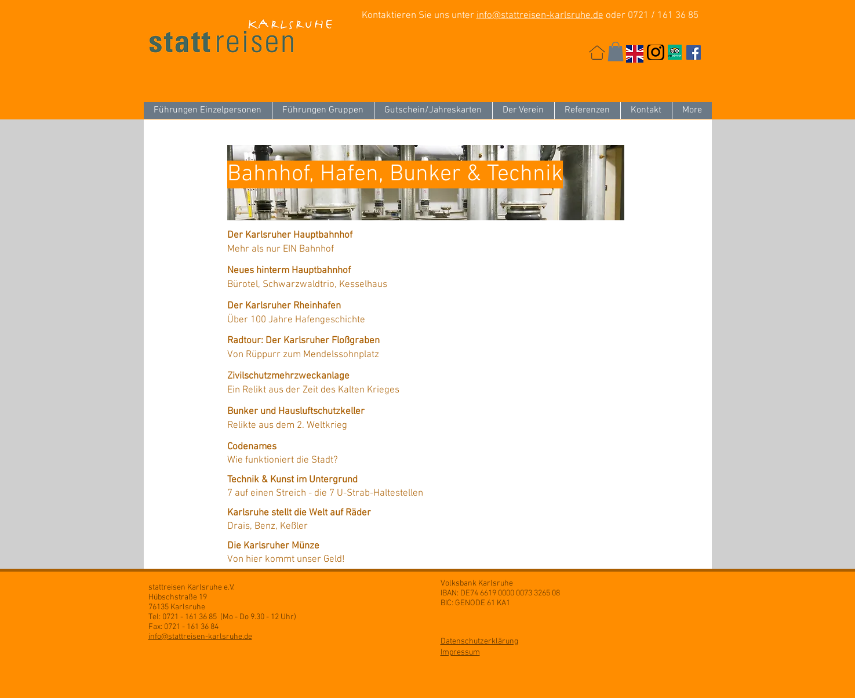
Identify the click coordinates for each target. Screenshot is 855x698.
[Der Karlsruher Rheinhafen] (334, 307)
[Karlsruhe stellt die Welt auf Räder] (334, 514)
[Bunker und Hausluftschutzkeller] (334, 412)
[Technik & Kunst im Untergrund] (334, 481)
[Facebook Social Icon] (693, 52)
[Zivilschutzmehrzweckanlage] (334, 377)
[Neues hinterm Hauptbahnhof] (334, 271)
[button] (615, 51)
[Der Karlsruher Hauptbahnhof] (334, 236)
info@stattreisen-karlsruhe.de (539, 15)
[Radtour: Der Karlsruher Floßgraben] (334, 341)
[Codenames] (334, 448)
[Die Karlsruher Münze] (334, 547)
